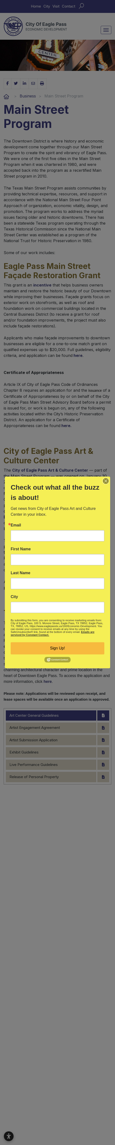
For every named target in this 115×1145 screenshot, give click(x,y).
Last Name (20, 573)
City (14, 597)
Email (16, 525)
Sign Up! (57, 648)
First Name (21, 549)
